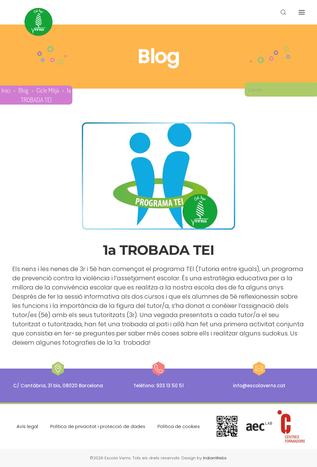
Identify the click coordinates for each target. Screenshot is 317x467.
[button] (283, 12)
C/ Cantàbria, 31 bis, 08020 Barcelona (58, 385)
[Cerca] (281, 89)
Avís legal (27, 426)
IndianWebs (215, 458)
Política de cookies (179, 426)
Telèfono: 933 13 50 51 (158, 385)
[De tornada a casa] (38, 22)
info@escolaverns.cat (259, 385)
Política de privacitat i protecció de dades (97, 426)
